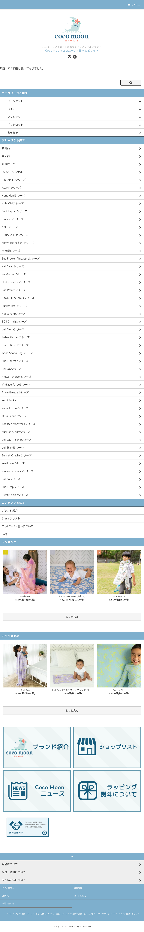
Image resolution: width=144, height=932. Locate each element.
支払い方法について (23, 913)
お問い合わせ (8, 903)
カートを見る (80, 895)
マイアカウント (9, 887)
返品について (61, 913)
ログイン (6, 895)
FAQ (4, 534)
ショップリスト (11, 518)
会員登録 (78, 887)
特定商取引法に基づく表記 (81, 913)
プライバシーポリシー (105, 913)
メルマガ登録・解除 (126, 913)
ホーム (9, 913)
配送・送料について (44, 913)
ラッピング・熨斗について (17, 526)
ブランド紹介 (10, 510)
